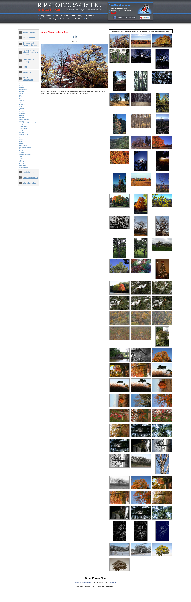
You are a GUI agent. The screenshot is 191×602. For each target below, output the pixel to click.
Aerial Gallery (29, 32)
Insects (21, 125)
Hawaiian (22, 113)
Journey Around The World (121, 11)
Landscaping (23, 128)
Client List (90, 16)
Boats (21, 97)
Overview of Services (119, 8)
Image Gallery (45, 16)
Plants (21, 143)
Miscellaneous (23, 134)
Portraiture (28, 72)
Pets (25, 67)
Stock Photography (28, 78)
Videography (77, 16)
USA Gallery (28, 172)
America (21, 86)
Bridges (21, 99)
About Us (77, 19)
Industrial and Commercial (27, 123)
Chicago (21, 100)
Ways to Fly (22, 165)
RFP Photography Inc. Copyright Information (95, 586)
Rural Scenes (23, 145)
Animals (21, 87)
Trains (21, 158)
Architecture (23, 89)
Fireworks (22, 104)
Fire (20, 102)
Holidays (22, 115)
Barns (21, 93)
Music (21, 138)
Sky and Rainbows (25, 147)
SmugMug (114, 13)
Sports (21, 149)
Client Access (29, 38)
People (21, 141)
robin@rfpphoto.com (83, 582)
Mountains (22, 136)
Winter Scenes (23, 167)
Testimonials (65, 19)
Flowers (21, 108)
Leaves (21, 130)
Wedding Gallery (30, 178)
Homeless (22, 117)
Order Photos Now (95, 578)
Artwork (21, 91)
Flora (20, 106)
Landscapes (23, 126)
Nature (21, 139)
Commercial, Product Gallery (30, 44)
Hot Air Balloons (24, 119)
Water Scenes (23, 164)
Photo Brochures (61, 16)
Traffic (21, 156)
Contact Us (90, 19)
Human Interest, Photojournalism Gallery (30, 52)
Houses (21, 121)
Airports (21, 84)
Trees (20, 160)
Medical (21, 132)
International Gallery (28, 60)
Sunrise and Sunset (25, 154)
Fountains (22, 112)
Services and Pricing (48, 19)
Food (20, 110)
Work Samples (29, 183)
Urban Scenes (23, 162)
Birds (20, 95)
